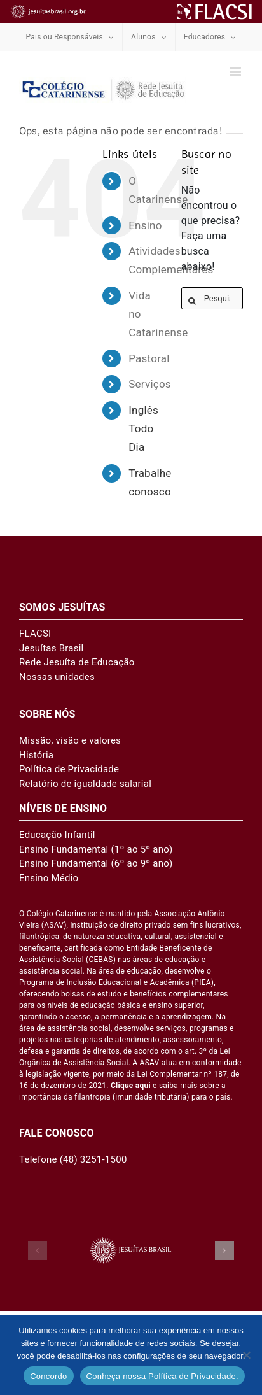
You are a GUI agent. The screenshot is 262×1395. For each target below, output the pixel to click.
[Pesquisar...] (212, 298)
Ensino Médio (48, 878)
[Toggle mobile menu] (236, 71)
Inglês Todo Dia (143, 428)
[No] (246, 1355)
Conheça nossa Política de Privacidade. (162, 1376)
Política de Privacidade (69, 769)
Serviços (149, 384)
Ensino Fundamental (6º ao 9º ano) (96, 863)
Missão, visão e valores (70, 740)
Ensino (145, 225)
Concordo (48, 1376)
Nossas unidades (57, 677)
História (36, 755)
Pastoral (148, 358)
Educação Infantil (57, 834)
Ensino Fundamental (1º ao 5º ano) (96, 849)
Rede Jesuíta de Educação (77, 662)
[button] (37, 1250)
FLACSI (35, 633)
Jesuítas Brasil (51, 648)
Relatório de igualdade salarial (85, 784)
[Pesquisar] (192, 301)
